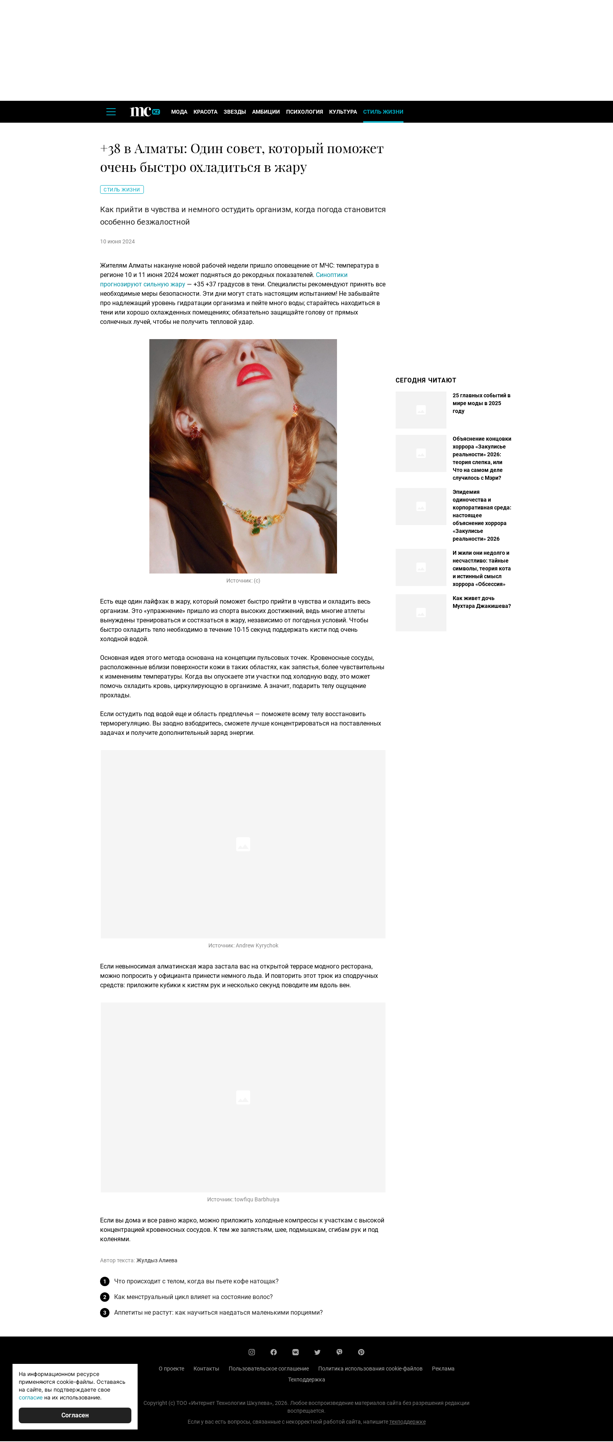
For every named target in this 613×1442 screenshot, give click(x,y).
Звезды (235, 112)
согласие (31, 1397)
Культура (343, 112)
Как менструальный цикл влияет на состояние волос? (193, 1297)
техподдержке (407, 1422)
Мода (179, 112)
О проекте (171, 1369)
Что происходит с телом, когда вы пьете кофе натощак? (196, 1282)
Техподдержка (306, 1380)
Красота (205, 112)
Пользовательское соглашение (269, 1369)
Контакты (206, 1369)
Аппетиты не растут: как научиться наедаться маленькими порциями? (218, 1313)
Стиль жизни (383, 112)
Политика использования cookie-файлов (370, 1369)
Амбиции (266, 112)
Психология (304, 112)
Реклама (443, 1369)
